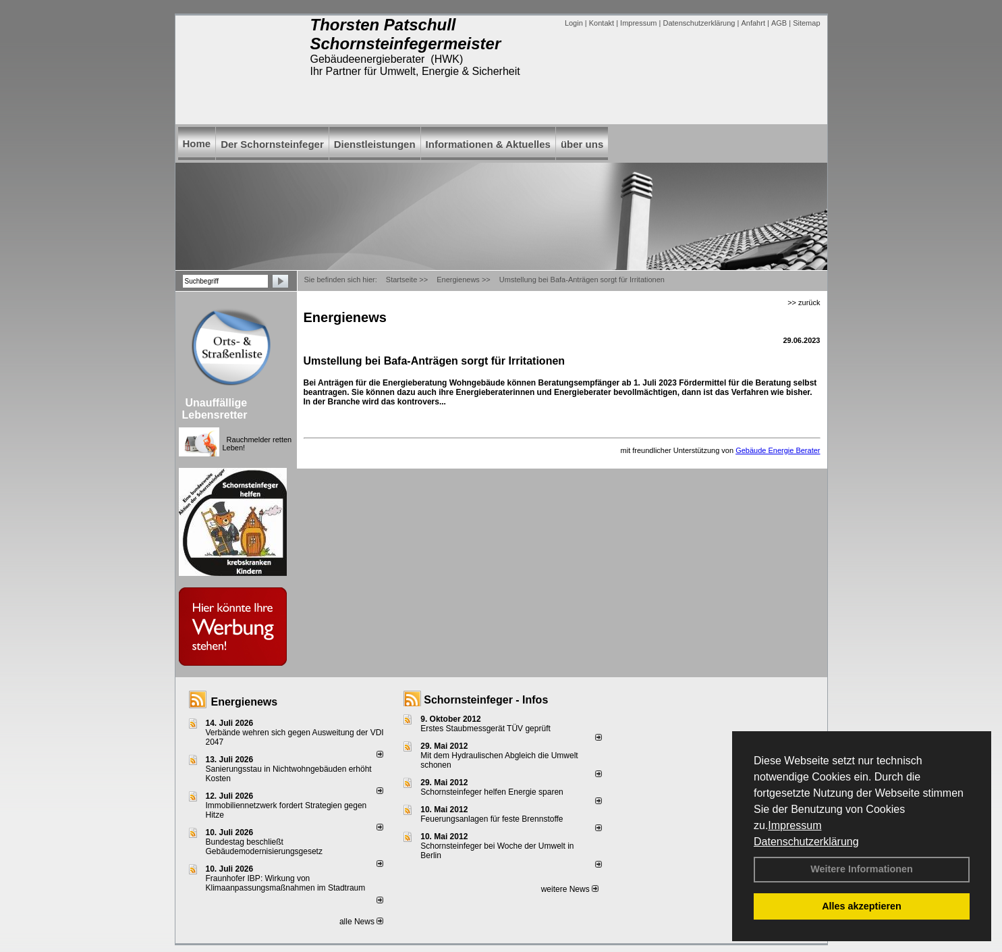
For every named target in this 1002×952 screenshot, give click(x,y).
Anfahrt (752, 23)
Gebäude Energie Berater (777, 450)
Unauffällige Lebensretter (215, 409)
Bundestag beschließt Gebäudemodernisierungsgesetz (264, 846)
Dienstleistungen (375, 144)
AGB (779, 23)
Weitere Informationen (861, 869)
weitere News (570, 889)
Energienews (244, 702)
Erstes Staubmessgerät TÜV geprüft (485, 728)
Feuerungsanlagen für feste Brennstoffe (491, 819)
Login (574, 23)
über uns (582, 144)
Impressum (794, 825)
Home (197, 143)
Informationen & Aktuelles (488, 144)
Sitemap (806, 23)
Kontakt (601, 23)
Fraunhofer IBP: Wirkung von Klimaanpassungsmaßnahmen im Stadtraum (286, 883)
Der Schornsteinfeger (272, 144)
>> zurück (803, 302)
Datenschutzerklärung (806, 841)
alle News (361, 921)
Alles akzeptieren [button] (861, 906)
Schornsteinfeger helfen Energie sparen (491, 792)
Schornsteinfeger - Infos (486, 700)
